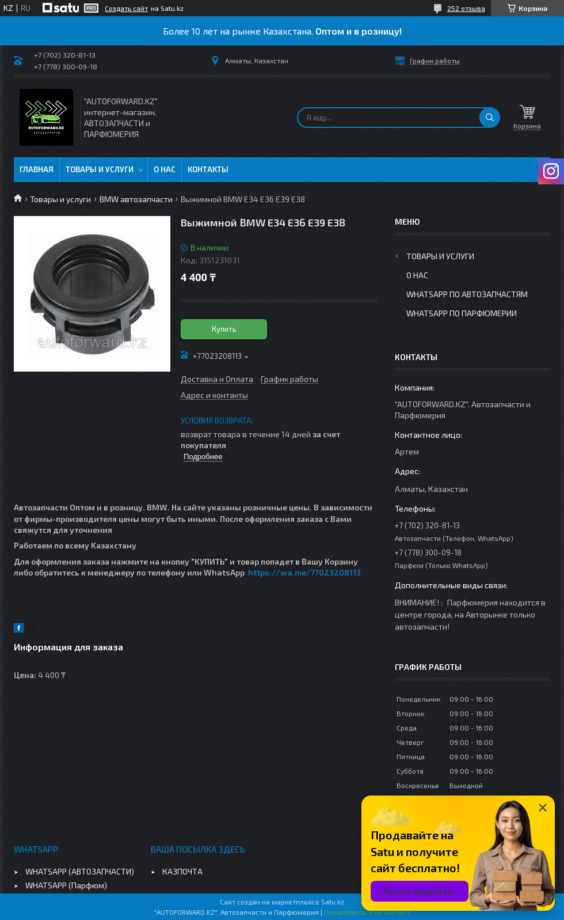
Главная (37, 169)
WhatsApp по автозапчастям (467, 294)
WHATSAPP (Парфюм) (66, 885)
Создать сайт (126, 8)
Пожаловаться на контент (367, 912)
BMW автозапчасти (136, 199)
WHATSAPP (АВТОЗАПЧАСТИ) (79, 871)
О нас (165, 169)
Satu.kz (332, 902)
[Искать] (489, 117)
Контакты (208, 169)
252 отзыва (466, 8)
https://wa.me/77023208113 (304, 572)
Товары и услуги (100, 169)
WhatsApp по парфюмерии (461, 313)
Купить (224, 329)
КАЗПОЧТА (182, 871)
